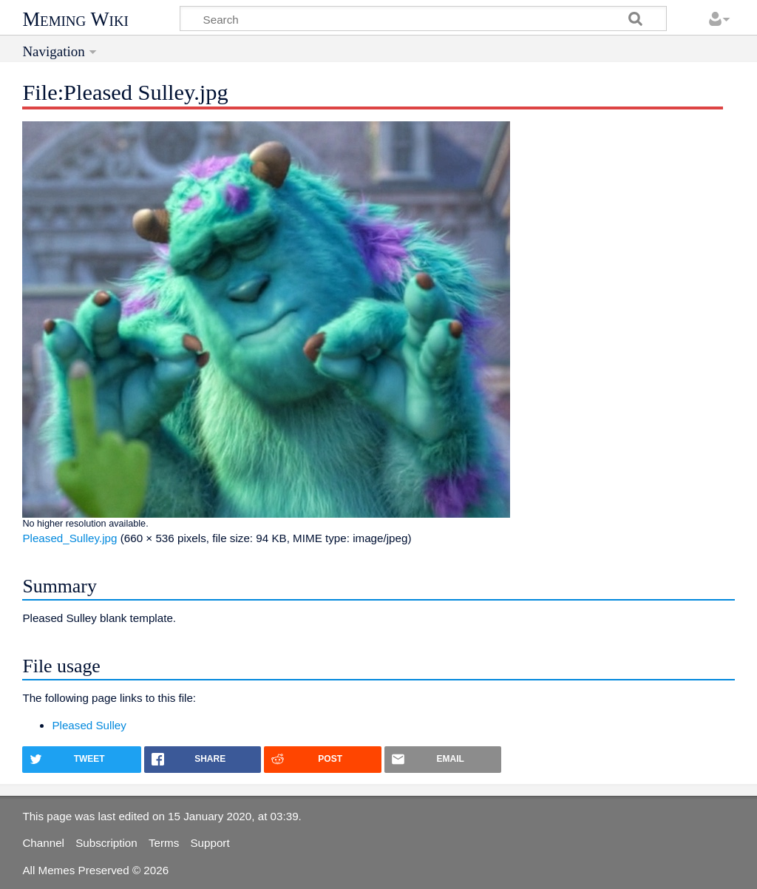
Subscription (106, 842)
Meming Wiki (75, 19)
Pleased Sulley (89, 725)
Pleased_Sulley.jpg (69, 538)
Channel (43, 842)
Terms (164, 842)
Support (209, 842)
